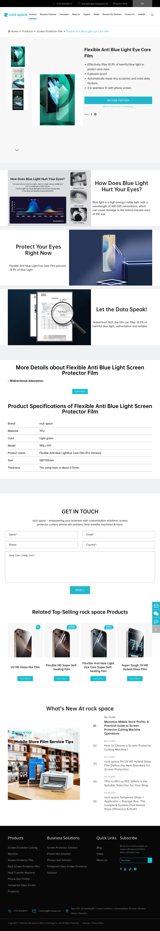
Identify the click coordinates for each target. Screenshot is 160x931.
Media (96, 14)
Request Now (120, 3)
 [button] (17, 150)
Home (14, 31)
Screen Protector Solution (62, 847)
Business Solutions (48, 14)
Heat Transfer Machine (21, 872)
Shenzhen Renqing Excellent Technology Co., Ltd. (40, 923)
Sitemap (86, 923)
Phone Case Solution (59, 860)
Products (33, 14)
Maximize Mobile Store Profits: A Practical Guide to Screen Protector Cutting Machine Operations (126, 727)
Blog (99, 847)
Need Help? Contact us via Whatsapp (118, 106)
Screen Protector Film (49, 31)
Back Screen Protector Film (24, 866)
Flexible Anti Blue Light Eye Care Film (87, 31)
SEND (80, 590)
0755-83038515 (64, 3)
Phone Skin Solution (59, 854)
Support (86, 14)
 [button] (17, 50)
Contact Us (129, 14)
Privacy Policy (97, 923)
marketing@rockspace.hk (95, 3)
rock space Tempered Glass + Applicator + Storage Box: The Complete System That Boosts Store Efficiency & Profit (124, 803)
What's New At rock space (80, 708)
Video (100, 854)
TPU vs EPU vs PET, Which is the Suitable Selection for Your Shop (126, 783)
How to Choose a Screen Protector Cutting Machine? (127, 747)
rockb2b (141, 14)
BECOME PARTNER (118, 100)
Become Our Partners (112, 14)
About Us (76, 14)
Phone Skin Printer (19, 879)
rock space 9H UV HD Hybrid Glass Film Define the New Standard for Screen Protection (127, 765)
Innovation (64, 14)
